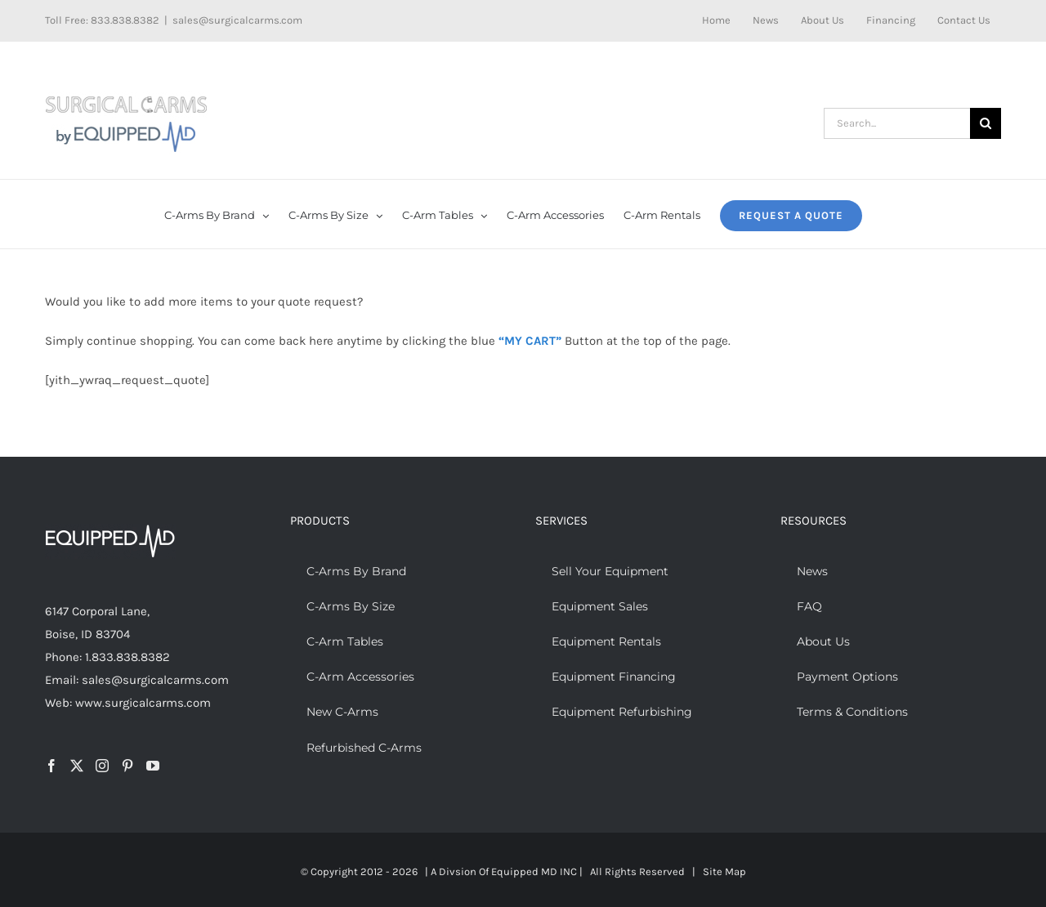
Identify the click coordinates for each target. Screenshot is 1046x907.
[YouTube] (152, 765)
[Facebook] (51, 765)
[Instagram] (102, 765)
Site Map (724, 871)
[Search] (985, 123)
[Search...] (897, 123)
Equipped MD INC (534, 871)
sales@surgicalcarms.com (237, 20)
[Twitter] (76, 765)
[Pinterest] (127, 765)
